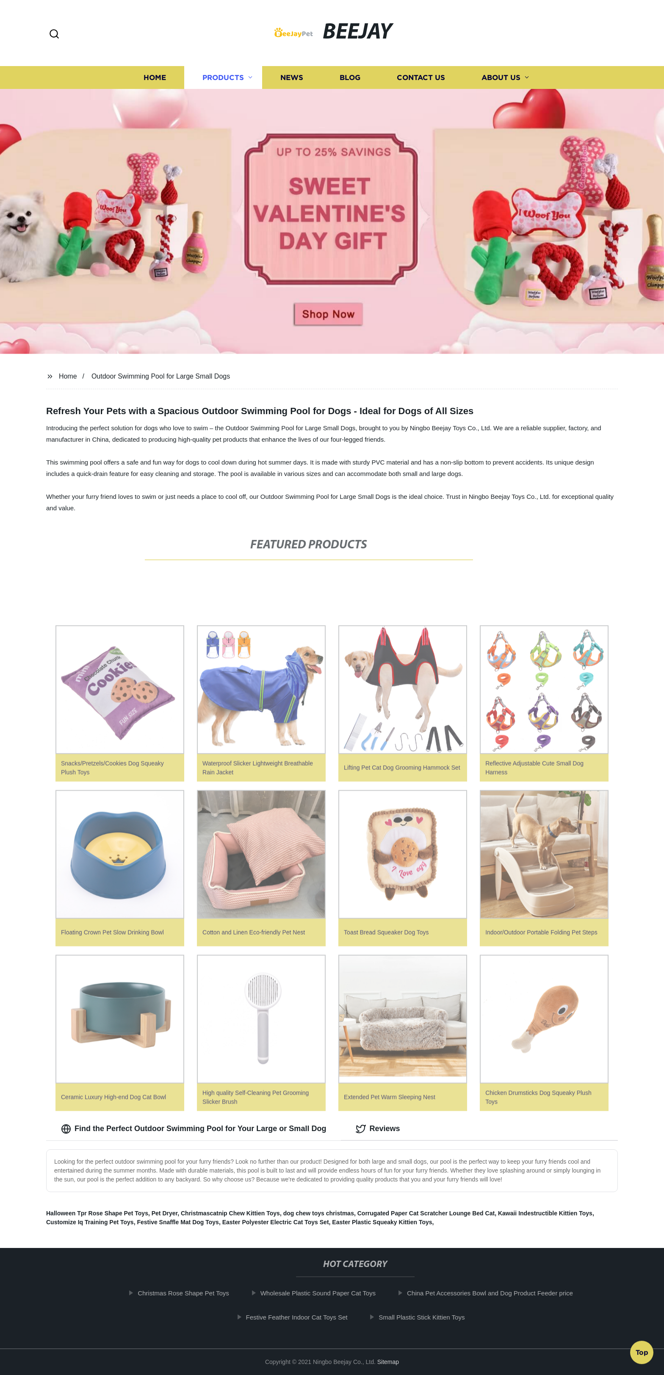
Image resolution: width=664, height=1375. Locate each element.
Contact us (421, 79)
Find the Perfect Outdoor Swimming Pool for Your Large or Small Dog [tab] (193, 1129)
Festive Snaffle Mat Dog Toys (178, 1222)
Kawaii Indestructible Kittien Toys (545, 1213)
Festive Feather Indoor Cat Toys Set (303, 1317)
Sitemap (388, 1361)
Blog (350, 79)
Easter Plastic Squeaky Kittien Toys (382, 1222)
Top (642, 1350)
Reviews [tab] (378, 1129)
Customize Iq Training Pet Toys (90, 1222)
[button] (54, 34)
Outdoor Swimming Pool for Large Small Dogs (160, 376)
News (291, 79)
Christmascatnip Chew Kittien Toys (230, 1213)
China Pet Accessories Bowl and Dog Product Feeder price (496, 1293)
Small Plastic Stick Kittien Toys (428, 1317)
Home (155, 79)
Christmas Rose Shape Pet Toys (189, 1293)
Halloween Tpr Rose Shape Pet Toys (97, 1213)
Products (223, 79)
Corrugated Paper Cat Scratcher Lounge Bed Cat (426, 1213)
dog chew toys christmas (318, 1213)
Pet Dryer (164, 1213)
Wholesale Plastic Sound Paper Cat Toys (324, 1293)
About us (500, 79)
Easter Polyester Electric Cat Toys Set (275, 1222)
